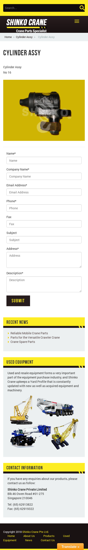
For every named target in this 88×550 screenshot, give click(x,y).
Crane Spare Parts (23, 342)
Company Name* (17, 169)
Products (49, 536)
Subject (11, 233)
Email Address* (16, 185)
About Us (29, 536)
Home (8, 37)
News (28, 540)
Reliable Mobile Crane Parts (29, 333)
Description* (14, 273)
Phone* (11, 201)
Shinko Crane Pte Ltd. (35, 532)
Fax (8, 217)
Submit (18, 300)
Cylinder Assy (24, 37)
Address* (12, 249)
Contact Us (48, 540)
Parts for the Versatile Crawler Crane (35, 337)
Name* (11, 153)
